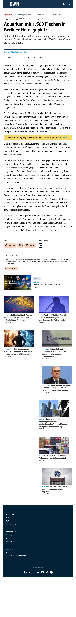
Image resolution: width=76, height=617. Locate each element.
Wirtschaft (46, 385)
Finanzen (36, 282)
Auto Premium (45, 19)
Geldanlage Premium (24, 15)
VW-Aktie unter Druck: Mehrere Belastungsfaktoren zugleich (54, 489)
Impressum (10, 514)
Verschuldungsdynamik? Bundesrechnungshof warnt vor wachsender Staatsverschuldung (56, 388)
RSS (7, 538)
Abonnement (11, 532)
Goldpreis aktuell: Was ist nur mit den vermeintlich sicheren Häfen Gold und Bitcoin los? (18, 317)
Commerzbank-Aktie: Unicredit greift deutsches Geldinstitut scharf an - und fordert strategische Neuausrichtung (53, 423)
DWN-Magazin (56, 15)
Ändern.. (64, 138)
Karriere (9, 542)
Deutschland (13, 269)
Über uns (9, 549)
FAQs (8, 521)
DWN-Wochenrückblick (27, 19)
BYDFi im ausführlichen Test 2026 (48, 286)
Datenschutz (11, 524)
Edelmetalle (41, 15)
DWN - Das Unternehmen (16, 556)
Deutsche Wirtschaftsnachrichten (16, 52)
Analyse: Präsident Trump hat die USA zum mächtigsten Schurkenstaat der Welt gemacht (53, 317)
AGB (7, 518)
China (11, 19)
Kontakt (9, 552)
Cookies (9, 535)
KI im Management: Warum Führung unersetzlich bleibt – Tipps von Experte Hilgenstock (18, 351)
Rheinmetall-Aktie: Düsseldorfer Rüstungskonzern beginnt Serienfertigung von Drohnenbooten (54, 353)
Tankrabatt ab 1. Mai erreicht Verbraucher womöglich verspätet (53, 456)
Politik (41, 315)
